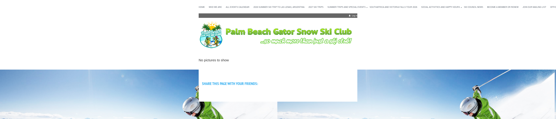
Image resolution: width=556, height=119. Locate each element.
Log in (354, 15)
